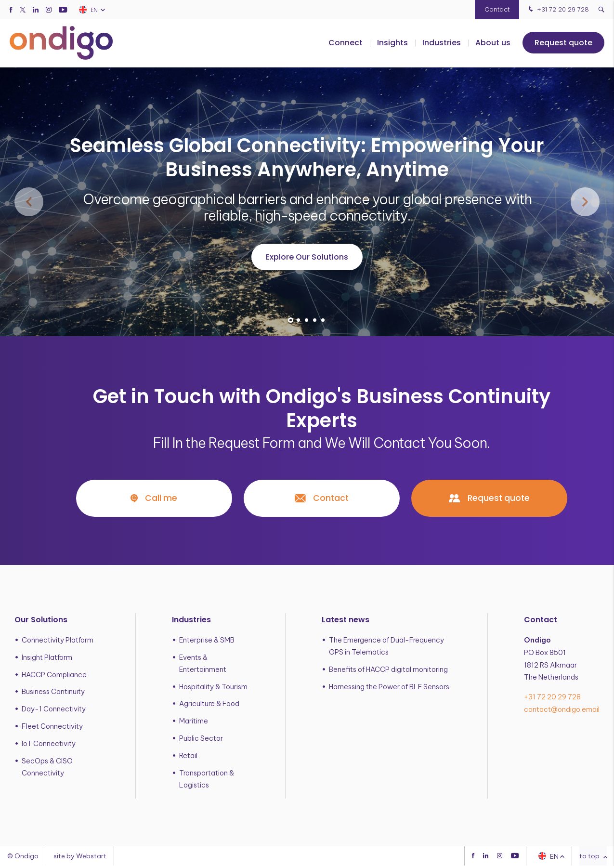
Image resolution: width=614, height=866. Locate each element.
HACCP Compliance (54, 674)
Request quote (563, 43)
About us (492, 43)
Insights (392, 43)
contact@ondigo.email (562, 710)
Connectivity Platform (57, 640)
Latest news (345, 619)
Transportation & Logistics (206, 779)
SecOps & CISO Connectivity (47, 767)
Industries (441, 43)
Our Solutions (40, 619)
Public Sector (201, 739)
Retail (188, 755)
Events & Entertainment (202, 663)
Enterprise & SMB (207, 640)
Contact (496, 9)
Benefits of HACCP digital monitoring (388, 669)
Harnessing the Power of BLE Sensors (389, 686)
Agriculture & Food (209, 704)
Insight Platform (47, 657)
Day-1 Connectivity (54, 709)
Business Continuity (53, 692)
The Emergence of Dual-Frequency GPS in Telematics (386, 646)
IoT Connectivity (49, 743)
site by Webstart (79, 856)
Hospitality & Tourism (213, 686)
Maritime (193, 721)
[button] (290, 320)
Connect (345, 43)
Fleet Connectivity (52, 726)
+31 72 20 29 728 (557, 9)
